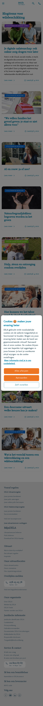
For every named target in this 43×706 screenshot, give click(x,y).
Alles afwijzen (21, 371)
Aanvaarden (21, 378)
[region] (21, 353)
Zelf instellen (21, 385)
